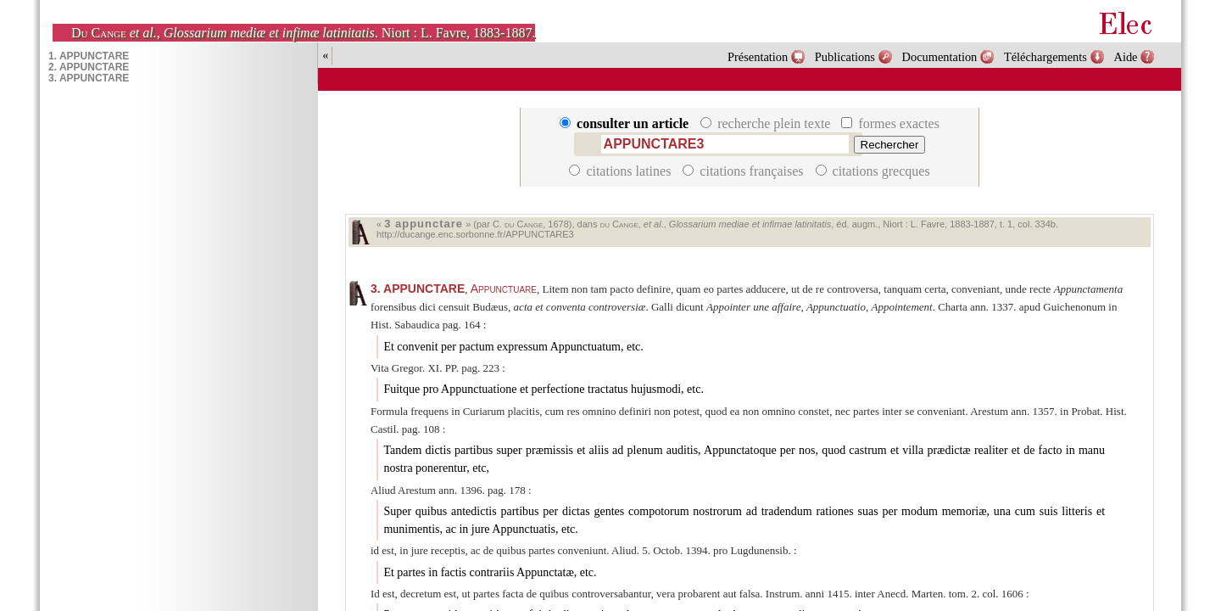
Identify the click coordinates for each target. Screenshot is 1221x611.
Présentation (758, 57)
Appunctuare (504, 288)
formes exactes (890, 123)
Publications (845, 57)
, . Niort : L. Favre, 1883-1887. (303, 32)
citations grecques (873, 171)
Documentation (940, 57)
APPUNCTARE (418, 288)
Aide (1126, 57)
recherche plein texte (767, 123)
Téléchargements (1045, 57)
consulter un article (626, 123)
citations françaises (744, 171)
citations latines (621, 171)
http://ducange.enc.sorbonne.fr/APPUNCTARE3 (475, 234)
